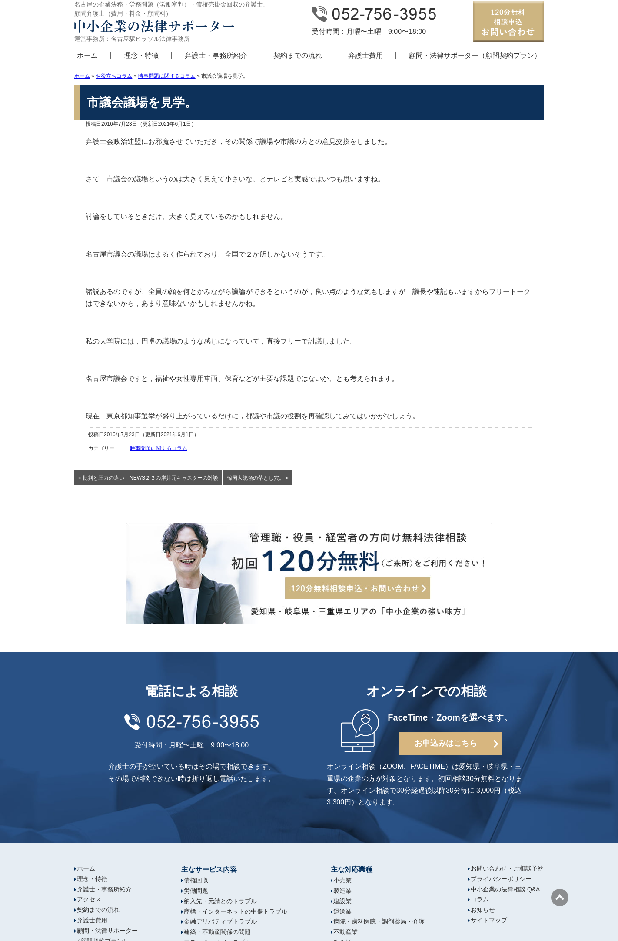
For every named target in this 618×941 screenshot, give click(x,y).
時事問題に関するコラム (167, 76)
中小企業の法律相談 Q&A (505, 889)
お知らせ (483, 909)
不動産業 (345, 931)
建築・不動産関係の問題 (217, 931)
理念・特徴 (141, 55)
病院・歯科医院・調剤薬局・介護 (379, 921)
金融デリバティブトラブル (220, 921)
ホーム (87, 55)
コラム (480, 899)
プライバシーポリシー (501, 878)
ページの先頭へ (559, 897)
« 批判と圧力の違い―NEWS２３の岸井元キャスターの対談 (148, 478)
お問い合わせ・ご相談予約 (507, 868)
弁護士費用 (365, 55)
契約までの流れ (297, 55)
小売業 (342, 880)
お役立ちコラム (114, 76)
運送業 (342, 911)
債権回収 (196, 880)
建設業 (342, 901)
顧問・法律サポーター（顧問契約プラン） (475, 55)
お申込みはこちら (446, 743)
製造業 (342, 890)
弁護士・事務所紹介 (216, 55)
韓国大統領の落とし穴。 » (258, 478)
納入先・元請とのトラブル (220, 901)
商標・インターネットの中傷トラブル (235, 911)
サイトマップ (489, 920)
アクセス (89, 899)
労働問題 (196, 890)
